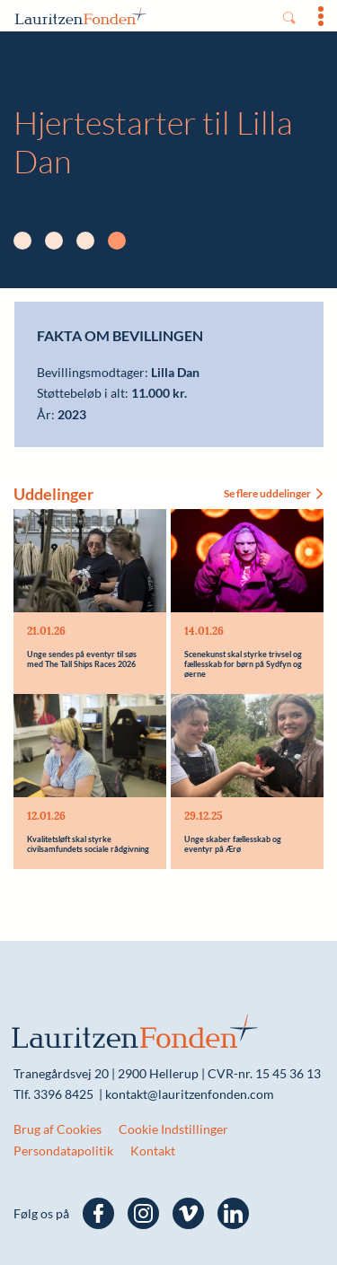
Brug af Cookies (57, 1129)
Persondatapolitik (63, 1150)
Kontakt (152, 1150)
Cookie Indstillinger (173, 1129)
